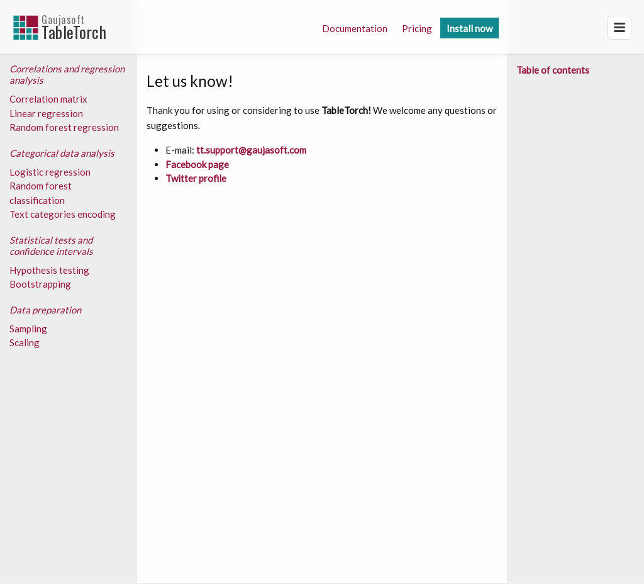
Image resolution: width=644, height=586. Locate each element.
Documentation (354, 28)
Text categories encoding (62, 214)
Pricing (417, 28)
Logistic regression (50, 171)
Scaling (24, 342)
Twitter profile (195, 178)
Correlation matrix (48, 98)
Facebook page (197, 164)
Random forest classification (40, 193)
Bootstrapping (40, 284)
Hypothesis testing (49, 270)
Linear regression (46, 113)
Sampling (28, 328)
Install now (469, 28)
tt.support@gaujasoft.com (251, 149)
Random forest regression (64, 127)
